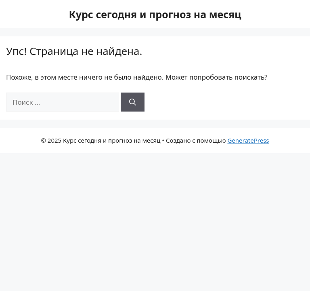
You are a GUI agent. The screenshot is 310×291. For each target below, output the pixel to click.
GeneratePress (248, 140)
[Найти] (133, 102)
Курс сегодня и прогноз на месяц (155, 14)
